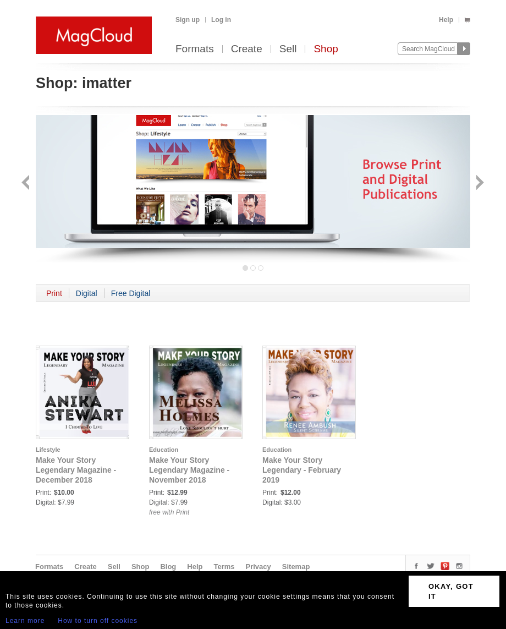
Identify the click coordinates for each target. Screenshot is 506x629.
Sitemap (296, 566)
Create (246, 49)
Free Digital (131, 293)
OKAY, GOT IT (451, 591)
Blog (168, 566)
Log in (221, 20)
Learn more (25, 621)
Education (163, 449)
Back (26, 183)
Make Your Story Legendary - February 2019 (301, 470)
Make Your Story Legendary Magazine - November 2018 (189, 470)
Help (446, 20)
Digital (86, 293)
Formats (194, 49)
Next (479, 183)
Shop (326, 49)
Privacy (258, 566)
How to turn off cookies (98, 621)
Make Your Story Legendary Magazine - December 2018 (76, 470)
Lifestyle (48, 449)
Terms (223, 566)
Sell (288, 49)
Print (54, 293)
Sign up (187, 20)
